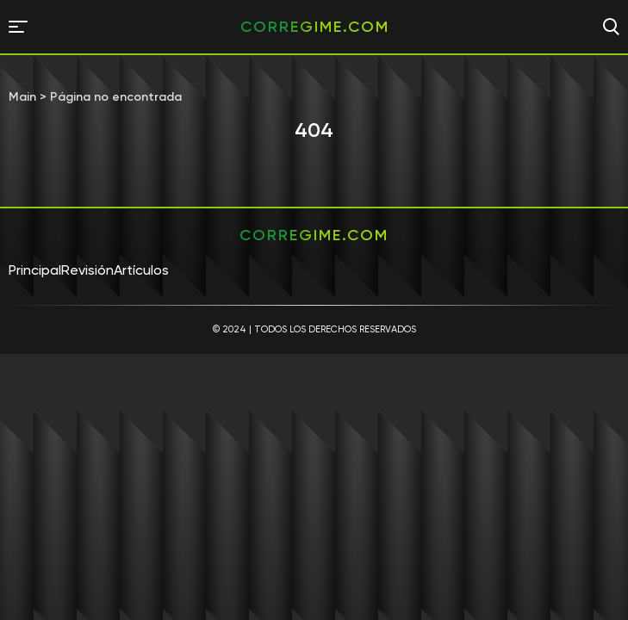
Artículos (141, 270)
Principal (35, 270)
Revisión (87, 270)
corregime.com (314, 26)
